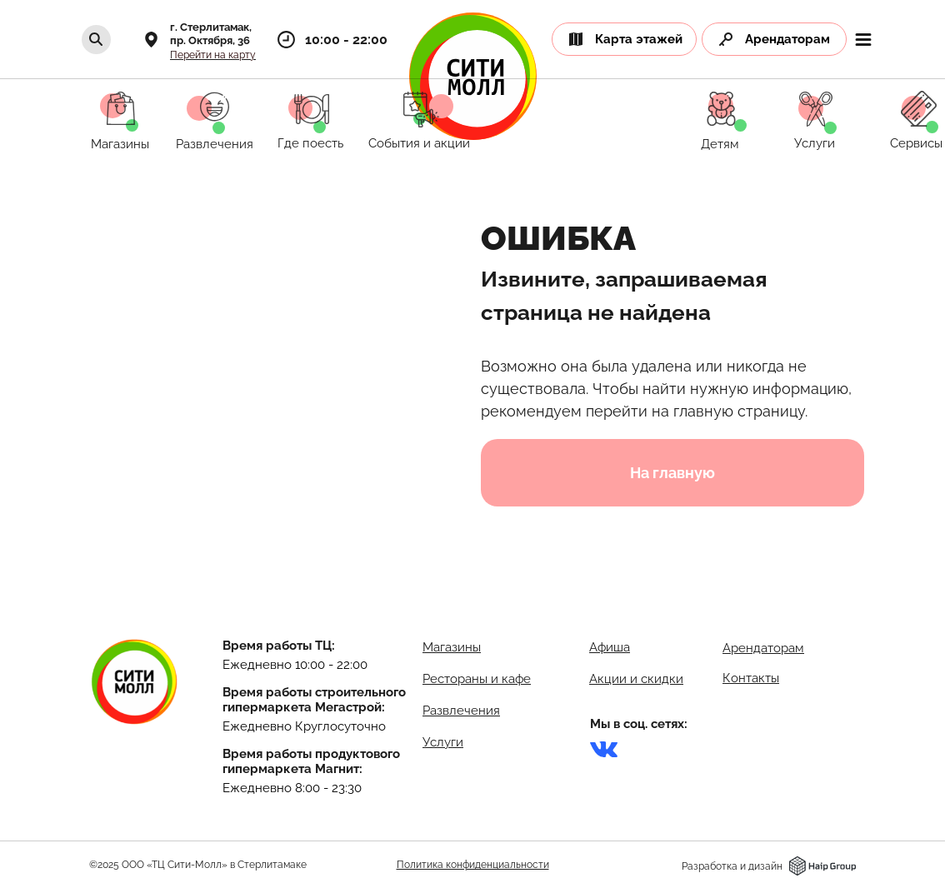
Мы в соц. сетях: (639, 723)
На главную (672, 472)
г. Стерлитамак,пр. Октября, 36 (211, 34)
